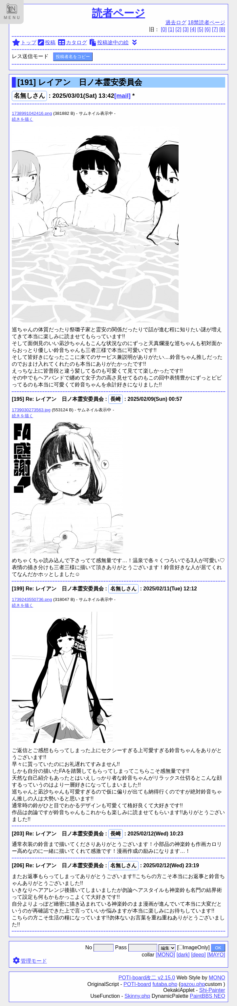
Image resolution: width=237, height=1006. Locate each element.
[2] (179, 29)
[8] (222, 29)
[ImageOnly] (193, 947)
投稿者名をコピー (73, 56)
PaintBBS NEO (207, 996)
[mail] (122, 95)
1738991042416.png (32, 113)
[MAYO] (216, 954)
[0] (164, 29)
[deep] (198, 954)
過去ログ (175, 22)
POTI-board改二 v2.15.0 (146, 977)
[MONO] (165, 954)
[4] (193, 29)
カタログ (72, 42)
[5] (200, 29)
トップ (24, 42)
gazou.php (193, 984)
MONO (217, 977)
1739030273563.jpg (31, 409)
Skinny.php (137, 996)
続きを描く (22, 119)
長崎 (115, 399)
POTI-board (137, 984)
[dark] (183, 954)
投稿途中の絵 (108, 42)
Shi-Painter (212, 990)
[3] (186, 29)
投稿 (46, 42)
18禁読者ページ (206, 22)
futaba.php (164, 984)
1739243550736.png (32, 599)
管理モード (29, 961)
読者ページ (118, 13)
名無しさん (29, 95)
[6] (208, 29)
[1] (171, 29)
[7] (215, 29)
